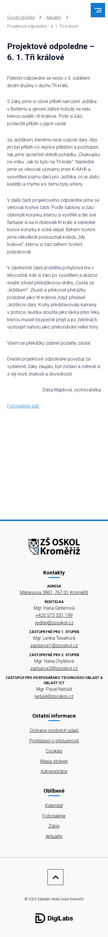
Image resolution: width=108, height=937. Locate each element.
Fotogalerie (54, 816)
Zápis (54, 826)
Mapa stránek (54, 761)
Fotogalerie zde (23, 406)
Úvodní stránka (21, 17)
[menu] (98, 10)
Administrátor (54, 771)
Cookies (54, 751)
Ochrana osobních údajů (54, 730)
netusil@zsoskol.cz (54, 696)
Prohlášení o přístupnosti (54, 741)
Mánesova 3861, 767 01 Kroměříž (54, 592)
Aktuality (53, 17)
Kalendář (54, 805)
